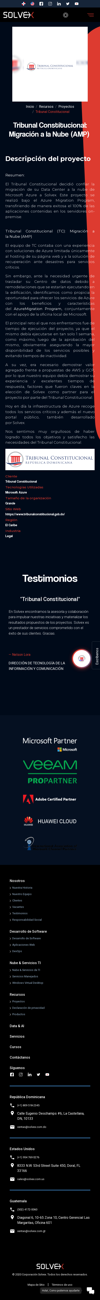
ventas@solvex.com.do (31, 1127)
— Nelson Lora (19, 655)
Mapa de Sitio (36, 1284)
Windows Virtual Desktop (27, 982)
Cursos (15, 1047)
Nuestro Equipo (22, 894)
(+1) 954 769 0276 (28, 1157)
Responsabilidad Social (27, 919)
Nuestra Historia (22, 887)
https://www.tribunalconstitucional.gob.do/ (35, 514)
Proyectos (66, 107)
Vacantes (18, 907)
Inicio (30, 107)
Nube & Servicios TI (25, 963)
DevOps (17, 951)
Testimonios (20, 913)
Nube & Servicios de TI (26, 970)
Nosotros (17, 881)
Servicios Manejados (25, 976)
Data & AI (17, 1026)
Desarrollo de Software (28, 931)
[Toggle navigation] (90, 15)
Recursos (46, 107)
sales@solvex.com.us (30, 1179)
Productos (18, 1014)
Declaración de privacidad (28, 1007)
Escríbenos (97, 656)
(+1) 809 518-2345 (28, 1105)
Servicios (17, 1036)
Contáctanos (20, 1057)
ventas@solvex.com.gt (31, 1231)
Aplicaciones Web (23, 944)
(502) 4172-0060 (27, 1209)
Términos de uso (62, 1284)
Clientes (17, 900)
